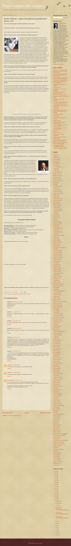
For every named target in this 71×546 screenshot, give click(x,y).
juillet (57, 523)
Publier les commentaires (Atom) (14, 415)
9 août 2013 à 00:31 (16, 337)
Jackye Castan (56, 292)
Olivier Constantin (56, 385)
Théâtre (54, 451)
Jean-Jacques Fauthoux (58, 317)
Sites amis (55, 438)
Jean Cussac (55, 310)
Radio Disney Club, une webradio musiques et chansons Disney (60, 140)
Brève (54, 184)
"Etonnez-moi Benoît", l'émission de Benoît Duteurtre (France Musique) (60, 78)
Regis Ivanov (55, 419)
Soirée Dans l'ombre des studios (59, 440)
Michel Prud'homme (57, 132)
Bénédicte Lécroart (57, 175)
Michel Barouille (56, 357)
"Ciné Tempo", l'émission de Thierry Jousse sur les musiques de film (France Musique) (60, 75)
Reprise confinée (56, 424)
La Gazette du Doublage (58, 114)
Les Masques (56, 338)
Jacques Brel (55, 296)
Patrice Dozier (56, 393)
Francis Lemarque (56, 255)
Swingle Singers (56, 445)
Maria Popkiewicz (56, 349)
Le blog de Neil (56, 115)
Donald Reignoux (56, 231)
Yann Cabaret (10, 380)
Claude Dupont (56, 203)
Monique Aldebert (56, 377)
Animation (55, 165)
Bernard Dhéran (56, 177)
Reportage (55, 422)
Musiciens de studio (57, 378)
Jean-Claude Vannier (57, 315)
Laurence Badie (56, 334)
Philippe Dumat (56, 403)
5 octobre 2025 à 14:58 (18, 380)
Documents (55, 226)
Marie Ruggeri (56, 352)
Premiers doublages (57, 414)
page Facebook (45, 287)
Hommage (55, 287)
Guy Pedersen (56, 278)
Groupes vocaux (56, 276)
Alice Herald (55, 161)
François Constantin (57, 257)
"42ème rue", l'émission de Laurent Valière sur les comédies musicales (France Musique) (60, 71)
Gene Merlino (56, 266)
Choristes (55, 196)
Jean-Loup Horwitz (57, 319)
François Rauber (56, 259)
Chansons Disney (56, 87)
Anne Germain (56, 166)
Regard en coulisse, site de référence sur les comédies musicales (60, 143)
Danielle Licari (56, 217)
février (57, 532)
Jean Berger (55, 308)
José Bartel (55, 327)
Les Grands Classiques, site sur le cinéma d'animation (60, 128)
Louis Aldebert (56, 341)
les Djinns (55, 336)
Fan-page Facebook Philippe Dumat (60, 102)
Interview (25, 294)
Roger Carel (55, 428)
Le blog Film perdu (57, 120)
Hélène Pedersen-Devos (58, 283)
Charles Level (56, 194)
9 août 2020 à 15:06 (16, 364)
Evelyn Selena (56, 244)
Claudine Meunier (56, 210)
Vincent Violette (56, 459)
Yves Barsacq (56, 465)
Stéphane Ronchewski (57, 442)
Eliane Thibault (20, 294)
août (57, 521)
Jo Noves (55, 324)
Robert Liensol (56, 426)
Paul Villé (55, 398)
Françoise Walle (56, 261)
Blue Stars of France (57, 180)
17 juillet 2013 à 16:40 (16, 320)
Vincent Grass (56, 458)
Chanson (55, 187)
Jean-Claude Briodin (57, 313)
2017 (56, 488)
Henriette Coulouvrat (57, 285)
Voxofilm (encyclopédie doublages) (60, 148)
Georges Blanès (56, 269)
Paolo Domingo (56, 389)
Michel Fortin (55, 366)
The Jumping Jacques (57, 449)
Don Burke (55, 230)
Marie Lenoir (55, 350)
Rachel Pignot (56, 415)
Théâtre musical (56, 452)
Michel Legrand (56, 368)
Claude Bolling (56, 201)
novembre (58, 503)
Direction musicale (57, 223)
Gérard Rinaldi (56, 108)
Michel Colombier (56, 359)
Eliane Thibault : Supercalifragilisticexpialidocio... (61, 509)
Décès (54, 219)
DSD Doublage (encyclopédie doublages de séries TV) (59, 92)
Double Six (55, 237)
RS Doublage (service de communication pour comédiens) (59, 146)
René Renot (55, 421)
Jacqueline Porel (56, 294)
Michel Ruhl (55, 375)
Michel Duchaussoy (57, 363)
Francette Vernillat (56, 254)
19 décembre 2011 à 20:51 (17, 301)
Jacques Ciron (56, 298)
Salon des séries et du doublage (59, 433)
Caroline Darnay (56, 186)
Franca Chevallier (56, 250)
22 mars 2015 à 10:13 (16, 351)
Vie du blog (55, 456)
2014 (56, 494)
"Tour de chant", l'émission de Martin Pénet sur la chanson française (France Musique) (60, 81)
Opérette (29, 294)
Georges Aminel (56, 268)
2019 (56, 484)
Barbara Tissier (56, 173)
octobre (57, 505)
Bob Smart (55, 182)
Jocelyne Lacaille (56, 326)
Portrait (54, 412)
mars (57, 531)
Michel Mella (55, 370)
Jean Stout (55, 312)
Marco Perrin (55, 347)
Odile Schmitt (56, 384)
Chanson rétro (56, 189)
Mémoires (55, 356)
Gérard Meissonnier (57, 273)
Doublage (55, 233)
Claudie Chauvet (56, 209)
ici (34, 23)
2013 (56, 496)
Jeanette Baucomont (57, 320)
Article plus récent (7, 413)
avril (57, 529)
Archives (55, 168)
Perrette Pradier (56, 401)
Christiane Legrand (57, 200)
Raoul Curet (55, 417)
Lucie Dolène (55, 343)
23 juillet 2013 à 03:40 (16, 328)
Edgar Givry (55, 238)
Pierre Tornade (56, 408)
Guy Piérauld (55, 280)
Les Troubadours (56, 340)
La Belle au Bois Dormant (58, 331)
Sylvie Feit (55, 447)
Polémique (55, 410)
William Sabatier (56, 463)
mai (56, 527)
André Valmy (55, 163)
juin (56, 525)
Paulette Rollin (56, 400)
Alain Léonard (56, 159)
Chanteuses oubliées (57, 193)
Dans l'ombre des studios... (24, 6)
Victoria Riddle (56, 454)
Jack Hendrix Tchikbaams (58, 290)
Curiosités (55, 214)
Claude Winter (56, 207)
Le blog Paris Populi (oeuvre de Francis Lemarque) (59, 123)
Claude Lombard (56, 205)
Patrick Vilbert (56, 396)
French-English (56, 264)
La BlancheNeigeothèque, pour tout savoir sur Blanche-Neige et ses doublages (60, 111)
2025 (56, 473)
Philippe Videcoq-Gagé (57, 405)
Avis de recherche (56, 172)
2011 (56, 499)
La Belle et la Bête (57, 333)
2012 (56, 497)
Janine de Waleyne (57, 306)
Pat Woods (55, 391)
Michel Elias (55, 130)
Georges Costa (56, 271)
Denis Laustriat (56, 221)
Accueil (26, 413)
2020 (56, 482)
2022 (56, 478)
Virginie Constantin (57, 461)
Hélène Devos (56, 282)
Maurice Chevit (56, 354)
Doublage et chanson (12, 294)
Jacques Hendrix (56, 303)
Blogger (41, 543)
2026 (56, 471)
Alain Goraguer (56, 157)
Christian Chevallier (57, 198)
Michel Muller (56, 371)
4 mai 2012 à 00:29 (15, 311)
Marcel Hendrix (56, 345)
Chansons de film (56, 191)
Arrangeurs (55, 170)
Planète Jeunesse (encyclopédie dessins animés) (59, 138)
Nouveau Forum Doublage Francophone (58, 135)
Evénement (55, 245)
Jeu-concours (56, 322)
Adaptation (55, 156)
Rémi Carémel (63, 23)
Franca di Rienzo (56, 252)
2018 (56, 486)
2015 (56, 492)
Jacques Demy (56, 299)
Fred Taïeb (55, 262)
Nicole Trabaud (56, 382)
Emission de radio (56, 242)
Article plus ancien (45, 413)
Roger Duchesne (56, 429)
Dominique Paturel (57, 228)
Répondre (9, 307)
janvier (57, 534)
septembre (58, 507)
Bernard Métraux (56, 179)
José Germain (56, 329)
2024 (56, 474)
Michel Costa (55, 361)
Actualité (55, 154)
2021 (56, 480)
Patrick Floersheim (57, 394)
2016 (56, 490)
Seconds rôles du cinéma (58, 435)
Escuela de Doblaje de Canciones (60, 94)
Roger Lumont (56, 431)
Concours (55, 212)
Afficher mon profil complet (58, 64)
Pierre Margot (56, 407)
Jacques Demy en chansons (59, 301)
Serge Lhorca (56, 437)
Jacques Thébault (56, 305)
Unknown (9, 364)
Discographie (55, 224)
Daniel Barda (55, 216)
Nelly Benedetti (56, 380)
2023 (56, 476)
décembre (58, 501)
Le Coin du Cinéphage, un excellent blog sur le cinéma (60, 126)
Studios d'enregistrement (58, 443)
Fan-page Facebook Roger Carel (59, 103)
